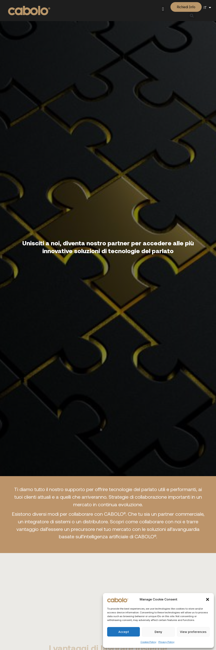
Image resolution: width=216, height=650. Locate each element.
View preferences (193, 632)
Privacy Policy (166, 641)
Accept (123, 632)
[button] (207, 599)
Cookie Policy (148, 641)
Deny (158, 632)
